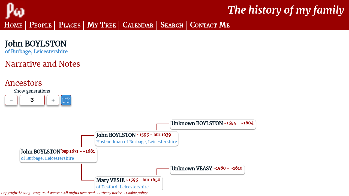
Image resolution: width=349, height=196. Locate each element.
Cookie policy (136, 193)
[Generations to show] (32, 100)
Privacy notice (110, 193)
